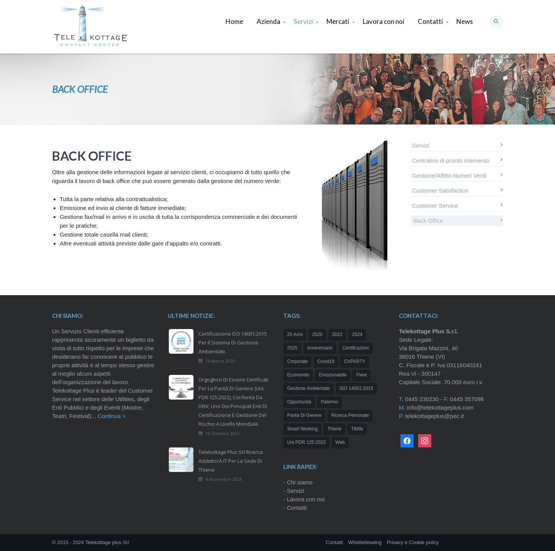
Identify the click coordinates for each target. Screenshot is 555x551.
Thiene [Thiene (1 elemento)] (334, 429)
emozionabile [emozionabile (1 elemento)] (332, 375)
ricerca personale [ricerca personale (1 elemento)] (350, 415)
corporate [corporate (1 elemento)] (297, 361)
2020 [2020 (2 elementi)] (317, 334)
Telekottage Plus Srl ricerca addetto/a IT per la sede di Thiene (230, 461)
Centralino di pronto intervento (450, 160)
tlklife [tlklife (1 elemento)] (357, 429)
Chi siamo (300, 482)
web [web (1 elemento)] (340, 442)
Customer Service (435, 205)
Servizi (420, 145)
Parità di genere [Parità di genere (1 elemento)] (304, 415)
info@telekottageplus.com (440, 407)
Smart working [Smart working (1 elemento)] (302, 429)
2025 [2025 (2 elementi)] (292, 348)
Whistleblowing (365, 542)
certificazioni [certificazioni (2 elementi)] (355, 348)
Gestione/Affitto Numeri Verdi (449, 175)
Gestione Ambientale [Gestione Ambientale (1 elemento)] (308, 388)
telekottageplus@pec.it (434, 416)
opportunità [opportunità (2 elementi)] (299, 402)
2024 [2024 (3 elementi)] (357, 334)
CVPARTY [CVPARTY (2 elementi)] (354, 361)
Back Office (428, 220)
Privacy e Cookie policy (413, 542)
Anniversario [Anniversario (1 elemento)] (320, 348)
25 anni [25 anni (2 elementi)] (295, 334)
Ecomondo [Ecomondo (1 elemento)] (298, 375)
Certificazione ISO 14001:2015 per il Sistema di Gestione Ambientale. (232, 342)
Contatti (297, 507)
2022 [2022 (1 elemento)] (337, 334)
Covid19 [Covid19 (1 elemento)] (325, 361)
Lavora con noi (306, 499)
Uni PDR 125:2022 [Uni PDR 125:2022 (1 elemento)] (306, 442)
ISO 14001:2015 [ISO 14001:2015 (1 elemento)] (356, 388)
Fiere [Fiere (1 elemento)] (361, 375)
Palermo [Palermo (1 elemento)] (329, 402)
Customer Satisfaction (440, 190)
